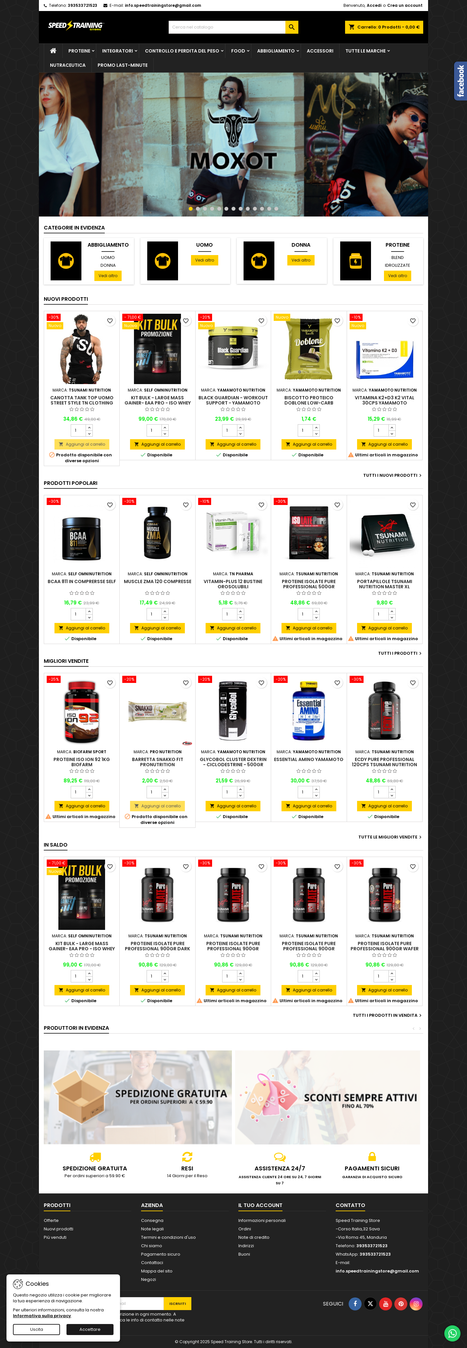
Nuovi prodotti (66, 299)
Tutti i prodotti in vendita (388, 1015)
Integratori (117, 51)
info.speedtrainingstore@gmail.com (163, 5)
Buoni (244, 1254)
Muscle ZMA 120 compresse (157, 581)
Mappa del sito (157, 1271)
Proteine (79, 51)
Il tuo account (260, 1205)
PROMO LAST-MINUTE (123, 65)
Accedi (374, 5)
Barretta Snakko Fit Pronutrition (157, 762)
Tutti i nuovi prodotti (393, 475)
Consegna (152, 1220)
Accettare (90, 1329)
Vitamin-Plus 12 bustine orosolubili (233, 584)
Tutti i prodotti (400, 653)
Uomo (108, 257)
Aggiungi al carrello (82, 444)
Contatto (350, 1205)
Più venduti (55, 1237)
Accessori (320, 51)
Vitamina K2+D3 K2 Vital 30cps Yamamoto (384, 400)
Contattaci (152, 1263)
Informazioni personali (262, 1220)
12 (269, 209)
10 (255, 209)
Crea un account (405, 5)
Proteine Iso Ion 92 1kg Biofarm (82, 762)
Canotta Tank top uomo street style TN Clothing (82, 400)
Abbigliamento (276, 51)
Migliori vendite (66, 661)
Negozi (148, 1279)
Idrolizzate (397, 265)
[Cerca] (233, 27)
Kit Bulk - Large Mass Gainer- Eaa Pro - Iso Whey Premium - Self (158, 402)
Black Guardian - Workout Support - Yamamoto (233, 400)
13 (276, 209)
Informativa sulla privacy (42, 1316)
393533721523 (82, 5)
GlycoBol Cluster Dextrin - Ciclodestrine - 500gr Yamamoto (233, 764)
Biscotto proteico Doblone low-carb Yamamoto (308, 402)
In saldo (55, 845)
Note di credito (253, 1237)
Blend (397, 257)
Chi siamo (151, 1246)
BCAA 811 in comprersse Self (82, 581)
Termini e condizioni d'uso (168, 1237)
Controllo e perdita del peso (182, 51)
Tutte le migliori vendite (390, 837)
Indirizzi (246, 1246)
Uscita (36, 1329)
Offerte (51, 1220)
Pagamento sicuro (160, 1254)
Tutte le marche (365, 51)
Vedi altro (108, 275)
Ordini (244, 1229)
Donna (108, 265)
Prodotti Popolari (70, 483)
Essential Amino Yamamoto (308, 759)
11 (262, 209)
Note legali (152, 1229)
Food (238, 51)
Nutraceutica (68, 65)
